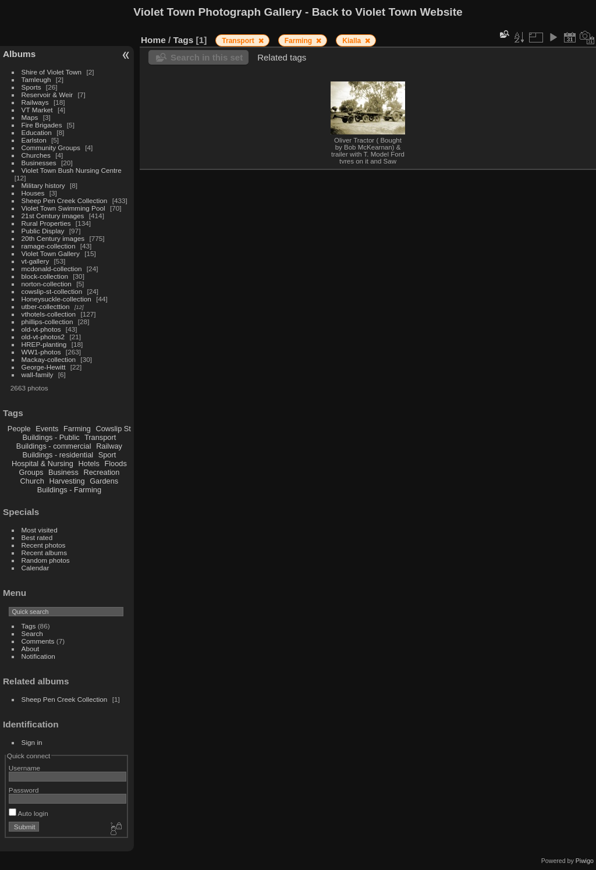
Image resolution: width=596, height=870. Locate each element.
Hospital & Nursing (42, 463)
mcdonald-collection (52, 268)
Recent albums (44, 552)
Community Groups (51, 147)
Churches (36, 155)
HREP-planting (44, 344)
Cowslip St (112, 428)
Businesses (39, 162)
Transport (100, 437)
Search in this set (207, 57)
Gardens (104, 481)
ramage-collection (49, 246)
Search (32, 633)
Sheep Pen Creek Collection (65, 200)
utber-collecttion (46, 306)
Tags (29, 626)
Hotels (89, 463)
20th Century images (53, 238)
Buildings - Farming (69, 489)
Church (32, 481)
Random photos (46, 560)
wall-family (38, 374)
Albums (19, 54)
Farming (77, 428)
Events (47, 428)
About (31, 648)
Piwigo (585, 860)
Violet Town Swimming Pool (63, 208)
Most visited (40, 530)
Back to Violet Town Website (387, 12)
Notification (38, 656)
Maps (30, 117)
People (19, 428)
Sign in (32, 742)
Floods (115, 463)
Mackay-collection (49, 359)
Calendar (35, 567)
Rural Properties (46, 223)
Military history (43, 185)
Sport (107, 454)
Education (37, 132)
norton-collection (47, 283)
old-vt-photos (41, 329)
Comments (38, 641)
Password (24, 790)
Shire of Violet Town (52, 72)
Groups (31, 472)
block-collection (45, 276)
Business (63, 472)
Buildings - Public (51, 437)
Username (24, 768)
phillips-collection (47, 321)
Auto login (28, 813)
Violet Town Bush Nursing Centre (72, 170)
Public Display (43, 231)
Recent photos (44, 545)
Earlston (34, 140)
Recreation (101, 472)
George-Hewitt (44, 367)
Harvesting (66, 481)
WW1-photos (41, 352)
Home (153, 40)
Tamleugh (36, 79)
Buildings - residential (58, 454)
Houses (33, 193)
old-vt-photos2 (43, 336)
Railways (35, 102)
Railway (109, 446)
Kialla (352, 41)
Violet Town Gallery (51, 253)
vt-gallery (35, 261)
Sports (31, 87)
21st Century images (53, 215)
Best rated (37, 537)
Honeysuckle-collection (56, 299)
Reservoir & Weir (47, 94)
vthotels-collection (49, 314)
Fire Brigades (42, 125)
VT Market (37, 109)
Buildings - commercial (53, 446)
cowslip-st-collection (52, 291)
